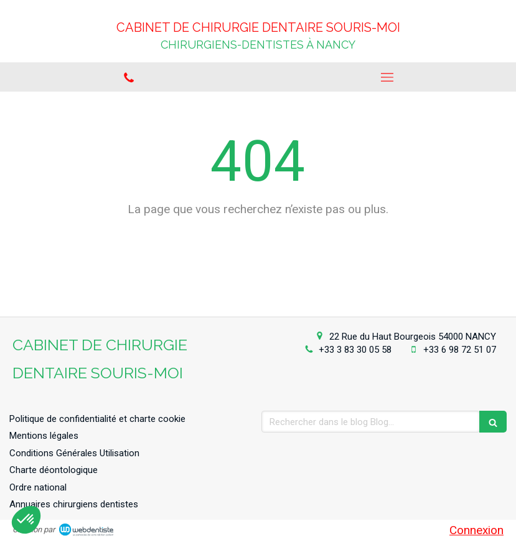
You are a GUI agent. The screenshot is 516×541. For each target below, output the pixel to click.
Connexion (476, 530)
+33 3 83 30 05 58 (355, 349)
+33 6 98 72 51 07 (459, 349)
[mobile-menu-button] (387, 77)
